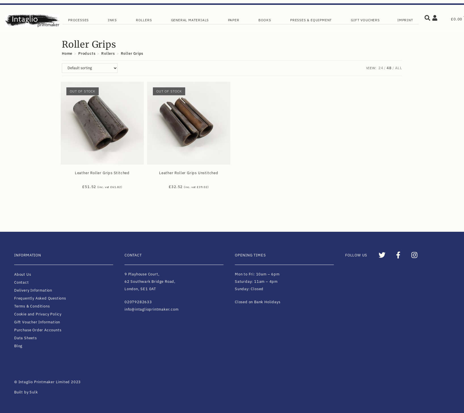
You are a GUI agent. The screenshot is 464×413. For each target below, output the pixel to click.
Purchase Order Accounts (37, 330)
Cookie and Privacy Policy (38, 314)
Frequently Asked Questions (40, 298)
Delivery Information (33, 290)
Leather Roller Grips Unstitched (188, 172)
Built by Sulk (26, 392)
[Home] (67, 53)
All (398, 68)
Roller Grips (132, 53)
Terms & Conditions (32, 306)
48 (389, 68)
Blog (18, 346)
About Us (22, 274)
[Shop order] (90, 68)
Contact (21, 282)
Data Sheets (25, 338)
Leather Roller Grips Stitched (102, 172)
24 (380, 68)
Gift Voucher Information (37, 322)
